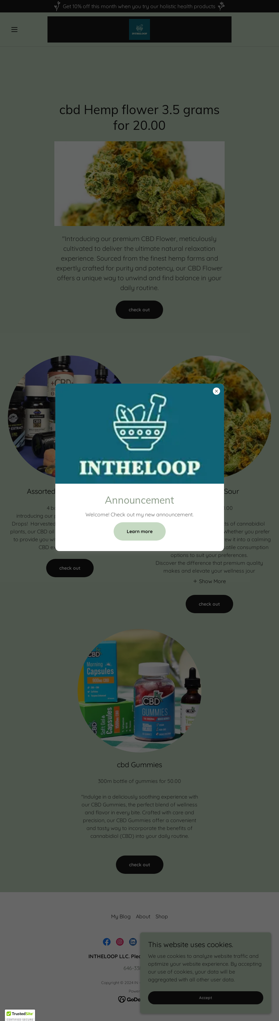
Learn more (140, 531)
